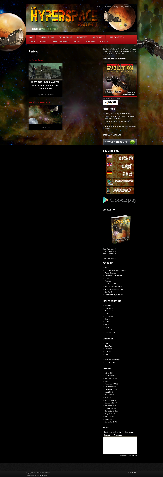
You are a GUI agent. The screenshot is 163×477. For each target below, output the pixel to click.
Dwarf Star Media (110, 51)
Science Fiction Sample (112, 359)
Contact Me (104, 41)
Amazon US (109, 311)
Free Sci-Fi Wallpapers (61, 41)
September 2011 (110, 422)
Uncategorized (110, 332)
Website (133, 49)
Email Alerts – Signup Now (113, 295)
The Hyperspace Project (43, 473)
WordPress (38, 475)
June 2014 (108, 392)
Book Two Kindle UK (109, 251)
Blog (106, 343)
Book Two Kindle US (109, 249)
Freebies (108, 281)
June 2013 (108, 416)
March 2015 (109, 381)
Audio (107, 313)
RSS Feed (106, 427)
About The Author (111, 273)
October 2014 (109, 387)
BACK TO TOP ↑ (132, 473)
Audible (121, 53)
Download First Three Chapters (115, 270)
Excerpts (108, 351)
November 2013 (110, 406)
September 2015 (110, 378)
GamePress (44, 475)
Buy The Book (98, 37)
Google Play (108, 53)
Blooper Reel (82, 37)
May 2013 (108, 419)
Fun (106, 354)
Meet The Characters (116, 37)
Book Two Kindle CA (109, 256)
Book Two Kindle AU (109, 258)
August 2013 (109, 414)
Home (31, 37)
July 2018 (108, 373)
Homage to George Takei (113, 286)
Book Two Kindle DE (109, 254)
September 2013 (110, 411)
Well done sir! (109, 124)
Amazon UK (109, 308)
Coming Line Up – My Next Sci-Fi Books (118, 114)
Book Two (108, 346)
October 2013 (109, 408)
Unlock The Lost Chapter (113, 276)
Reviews (77, 41)
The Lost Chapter (65, 37)
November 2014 (110, 384)
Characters (108, 349)
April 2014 (108, 395)
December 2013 (110, 403)
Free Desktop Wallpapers (113, 284)
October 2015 (109, 376)
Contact (107, 278)
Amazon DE (109, 305)
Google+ (126, 51)
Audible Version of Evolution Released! (118, 121)
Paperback (108, 330)
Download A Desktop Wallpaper (39, 102)
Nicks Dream (90, 41)
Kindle (107, 324)
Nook (107, 327)
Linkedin (133, 51)
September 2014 (110, 389)
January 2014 (109, 400)
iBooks (107, 319)
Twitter (119, 51)
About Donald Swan (46, 37)
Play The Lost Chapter (36, 60)
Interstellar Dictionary (38, 41)
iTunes (116, 53)
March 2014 (109, 397)
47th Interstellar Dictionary (114, 289)
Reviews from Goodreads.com (128, 455)
